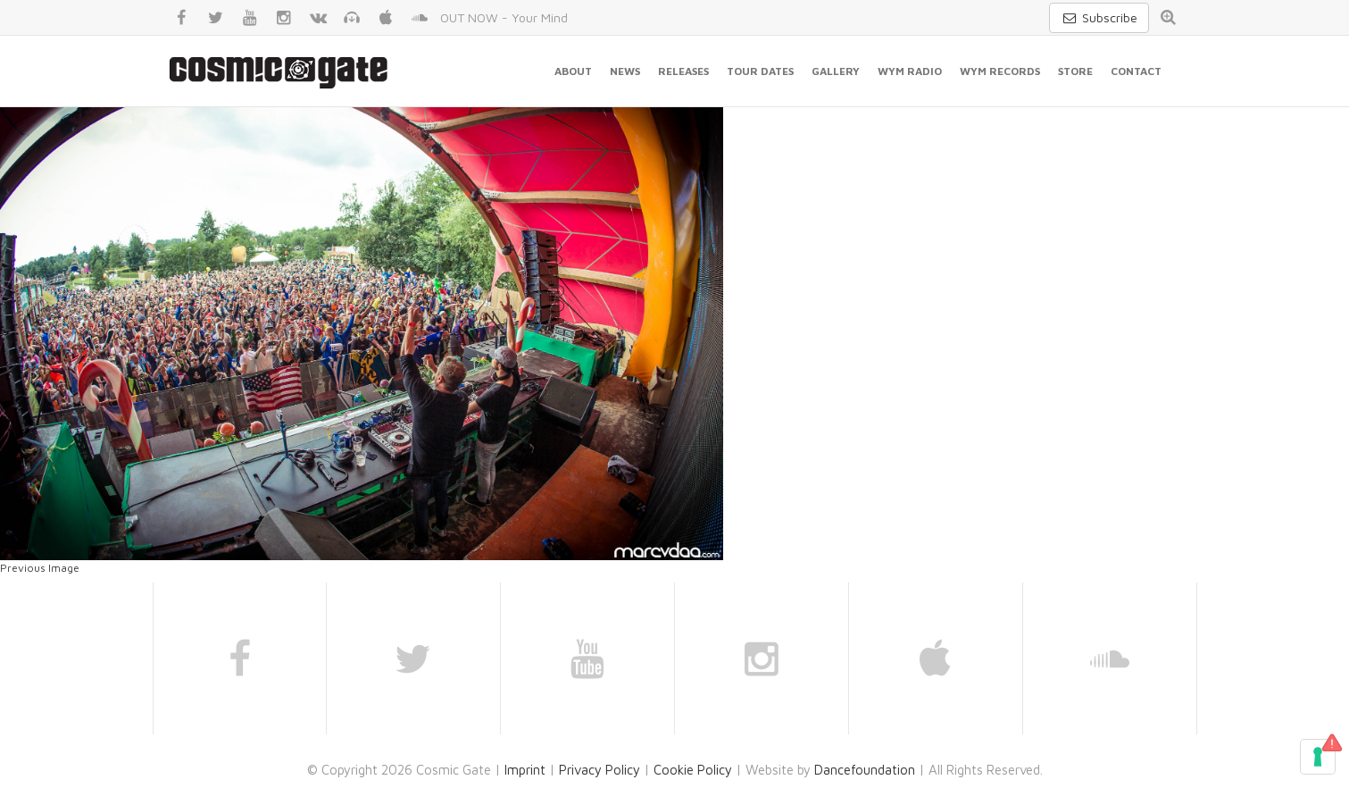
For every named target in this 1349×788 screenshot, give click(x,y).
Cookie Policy (693, 769)
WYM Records (1000, 71)
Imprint (524, 769)
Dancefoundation (864, 769)
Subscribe (1099, 17)
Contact (1136, 71)
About (573, 71)
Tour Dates (760, 71)
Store (1075, 71)
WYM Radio (910, 71)
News (625, 71)
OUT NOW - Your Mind (504, 17)
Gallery (836, 71)
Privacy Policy (599, 769)
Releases (683, 71)
